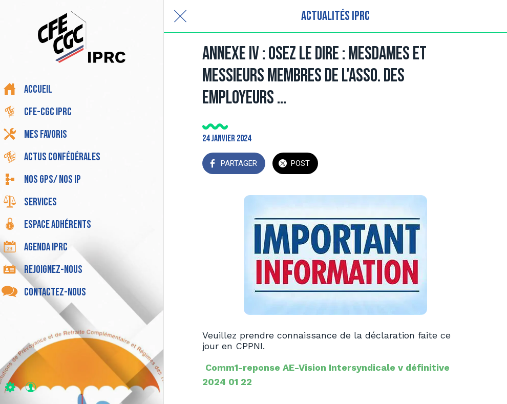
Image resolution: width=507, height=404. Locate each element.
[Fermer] (180, 16)
